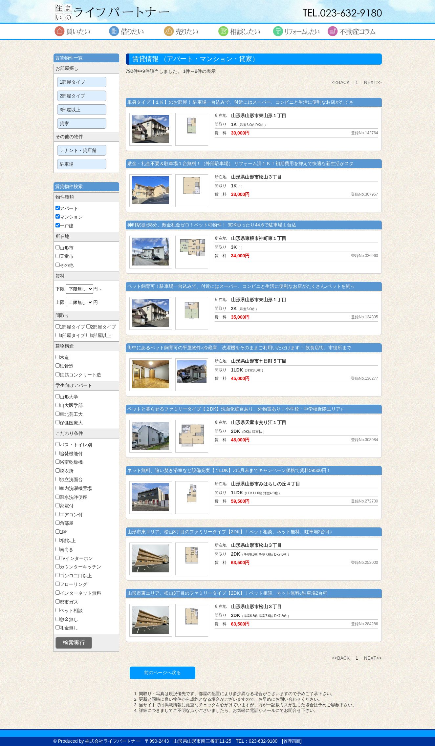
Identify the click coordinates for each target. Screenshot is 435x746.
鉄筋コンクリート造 (78, 374)
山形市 (64, 247)
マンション (69, 217)
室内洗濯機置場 (73, 488)
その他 (64, 265)
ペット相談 (69, 610)
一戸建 (64, 225)
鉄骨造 (64, 366)
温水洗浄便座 (71, 497)
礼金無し (66, 627)
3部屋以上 (70, 109)
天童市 (64, 256)
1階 (61, 532)
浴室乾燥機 (69, 462)
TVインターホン (74, 558)
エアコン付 (69, 514)
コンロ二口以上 (73, 575)
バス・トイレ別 (73, 444)
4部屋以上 (99, 335)
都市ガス (66, 602)
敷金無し (66, 619)
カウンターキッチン (78, 566)
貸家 (64, 123)
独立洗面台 (69, 479)
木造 (62, 357)
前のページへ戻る (162, 672)
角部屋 (64, 523)
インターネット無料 (78, 593)
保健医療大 (69, 422)
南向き (64, 549)
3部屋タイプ (70, 335)
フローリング (71, 584)
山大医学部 (69, 405)
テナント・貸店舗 (78, 150)
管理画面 (292, 741)
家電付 (64, 505)
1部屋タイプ (72, 82)
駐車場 (67, 164)
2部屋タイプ (72, 95)
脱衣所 (64, 471)
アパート (66, 208)
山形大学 (66, 396)
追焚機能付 (69, 453)
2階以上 (65, 540)
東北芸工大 (69, 414)
